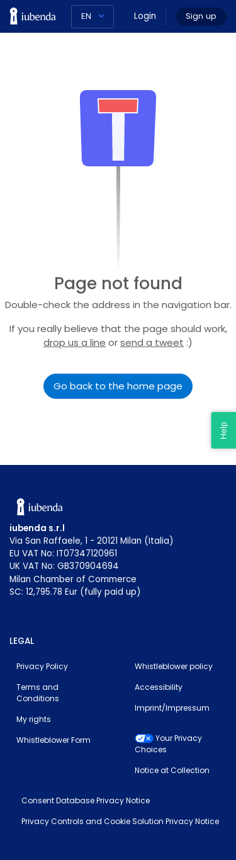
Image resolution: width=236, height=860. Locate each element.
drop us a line (74, 342)
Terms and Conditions (37, 693)
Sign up (201, 16)
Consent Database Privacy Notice (85, 800)
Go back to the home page (118, 386)
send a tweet (152, 342)
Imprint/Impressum (172, 707)
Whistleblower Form (53, 740)
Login (145, 16)
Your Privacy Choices (168, 744)
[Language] (92, 16)
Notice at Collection (172, 770)
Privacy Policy (42, 666)
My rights (33, 719)
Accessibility (159, 687)
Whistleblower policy (174, 666)
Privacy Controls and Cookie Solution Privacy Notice (120, 821)
